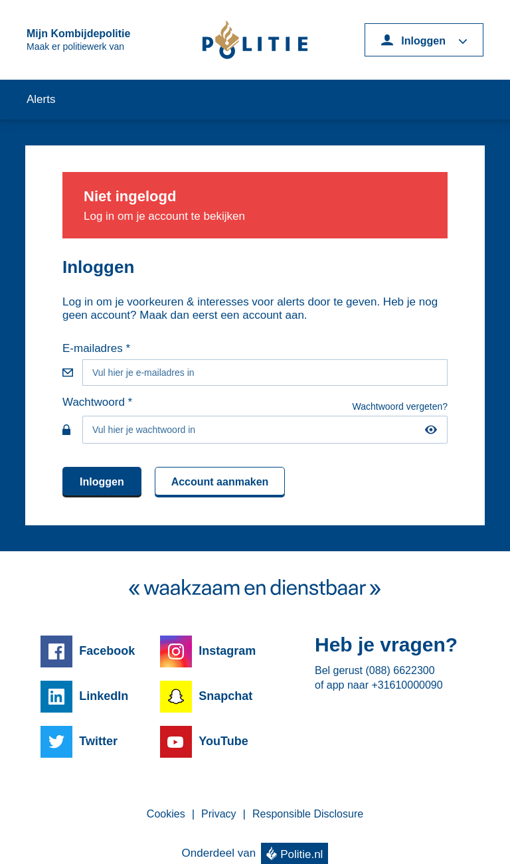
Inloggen (102, 481)
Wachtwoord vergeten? (400, 406)
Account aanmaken (220, 481)
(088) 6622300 (399, 670)
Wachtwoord (93, 402)
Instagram (227, 650)
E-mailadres (92, 348)
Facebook (107, 650)
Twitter (98, 741)
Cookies (166, 814)
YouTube (223, 741)
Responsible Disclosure (307, 814)
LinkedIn (103, 696)
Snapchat (225, 696)
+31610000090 (406, 685)
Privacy (218, 814)
